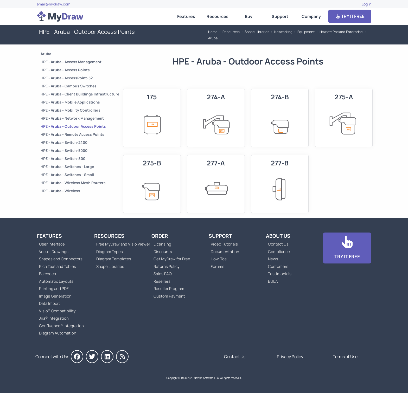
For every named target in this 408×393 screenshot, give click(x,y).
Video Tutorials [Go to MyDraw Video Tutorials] (224, 244)
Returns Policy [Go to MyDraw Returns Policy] (167, 266)
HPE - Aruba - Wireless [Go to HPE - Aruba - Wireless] (60, 190)
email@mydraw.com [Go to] (53, 4)
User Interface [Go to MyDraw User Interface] (52, 244)
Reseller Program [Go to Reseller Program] (169, 288)
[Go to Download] (347, 248)
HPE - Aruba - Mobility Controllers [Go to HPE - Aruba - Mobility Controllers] (70, 110)
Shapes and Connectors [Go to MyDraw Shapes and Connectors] (60, 259)
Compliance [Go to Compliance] (279, 251)
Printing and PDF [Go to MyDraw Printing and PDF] (54, 288)
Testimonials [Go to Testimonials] (279, 273)
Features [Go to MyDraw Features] (186, 16)
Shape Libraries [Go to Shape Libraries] (257, 31)
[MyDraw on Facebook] (77, 356)
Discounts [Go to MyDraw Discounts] (163, 251)
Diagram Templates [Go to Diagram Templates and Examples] (113, 259)
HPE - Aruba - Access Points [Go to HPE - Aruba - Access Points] (65, 69)
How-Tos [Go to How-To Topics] (219, 259)
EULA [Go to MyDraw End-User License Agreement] (273, 281)
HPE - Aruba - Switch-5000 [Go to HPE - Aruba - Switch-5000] (64, 150)
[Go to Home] (60, 16)
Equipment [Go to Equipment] (306, 31)
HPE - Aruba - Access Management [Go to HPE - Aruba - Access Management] (71, 61)
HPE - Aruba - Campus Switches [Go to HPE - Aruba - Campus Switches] (69, 85)
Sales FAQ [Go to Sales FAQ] (163, 273)
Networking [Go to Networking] (283, 31)
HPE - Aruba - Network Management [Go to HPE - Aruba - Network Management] (72, 118)
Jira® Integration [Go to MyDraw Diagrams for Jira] (54, 318)
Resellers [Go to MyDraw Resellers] (162, 281)
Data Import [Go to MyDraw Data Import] (49, 303)
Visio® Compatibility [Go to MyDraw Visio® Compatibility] (57, 311)
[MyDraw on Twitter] (92, 356)
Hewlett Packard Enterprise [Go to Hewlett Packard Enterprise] (341, 31)
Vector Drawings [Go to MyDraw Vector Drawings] (53, 251)
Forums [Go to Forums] (217, 266)
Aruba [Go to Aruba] (213, 38)
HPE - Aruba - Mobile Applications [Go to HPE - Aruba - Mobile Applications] (70, 102)
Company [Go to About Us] (311, 16)
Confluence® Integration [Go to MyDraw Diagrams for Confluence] (61, 325)
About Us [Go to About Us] (278, 236)
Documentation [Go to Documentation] (225, 251)
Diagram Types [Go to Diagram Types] (109, 251)
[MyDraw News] (122, 356)
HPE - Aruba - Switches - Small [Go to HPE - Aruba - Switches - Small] (67, 174)
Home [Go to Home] (213, 31)
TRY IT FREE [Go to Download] (350, 16)
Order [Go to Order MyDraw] (159, 236)
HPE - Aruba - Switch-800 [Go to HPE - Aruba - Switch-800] (63, 158)
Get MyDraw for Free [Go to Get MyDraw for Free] (172, 259)
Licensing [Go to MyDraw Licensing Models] (162, 244)
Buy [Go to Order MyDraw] (248, 16)
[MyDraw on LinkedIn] (107, 356)
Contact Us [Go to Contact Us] (278, 244)
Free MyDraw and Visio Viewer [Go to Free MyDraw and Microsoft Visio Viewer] (121, 244)
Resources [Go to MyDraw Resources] (217, 16)
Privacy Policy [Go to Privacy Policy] (290, 356)
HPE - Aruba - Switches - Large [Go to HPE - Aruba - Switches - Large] (67, 166)
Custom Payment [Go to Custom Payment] (169, 296)
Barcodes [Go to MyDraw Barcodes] (47, 273)
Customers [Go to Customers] (278, 266)
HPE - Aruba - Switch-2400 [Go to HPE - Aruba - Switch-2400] (64, 142)
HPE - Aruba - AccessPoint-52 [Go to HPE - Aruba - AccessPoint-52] (67, 77)
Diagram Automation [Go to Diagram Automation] (57, 333)
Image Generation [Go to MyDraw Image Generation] (55, 296)
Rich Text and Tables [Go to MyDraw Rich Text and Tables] (57, 266)
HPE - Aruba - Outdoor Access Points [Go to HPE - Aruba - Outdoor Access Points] (73, 126)
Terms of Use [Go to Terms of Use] (345, 356)
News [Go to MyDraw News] (273, 259)
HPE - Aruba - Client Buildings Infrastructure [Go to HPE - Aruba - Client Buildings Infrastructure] (80, 94)
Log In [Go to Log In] (366, 4)
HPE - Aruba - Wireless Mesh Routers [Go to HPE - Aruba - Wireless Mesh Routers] (73, 182)
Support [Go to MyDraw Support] (280, 16)
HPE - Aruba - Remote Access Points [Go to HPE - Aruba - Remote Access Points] (72, 134)
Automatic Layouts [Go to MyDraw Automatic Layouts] (56, 281)
